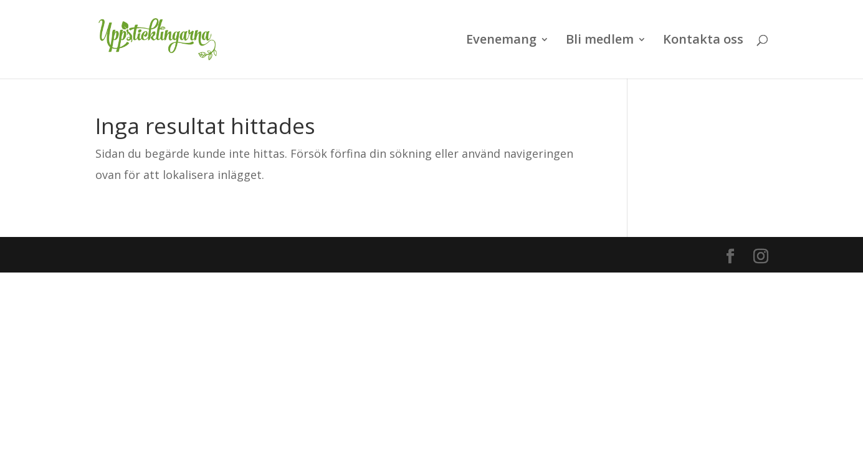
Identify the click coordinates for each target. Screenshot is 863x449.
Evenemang (501, 41)
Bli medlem (600, 41)
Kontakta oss (703, 41)
